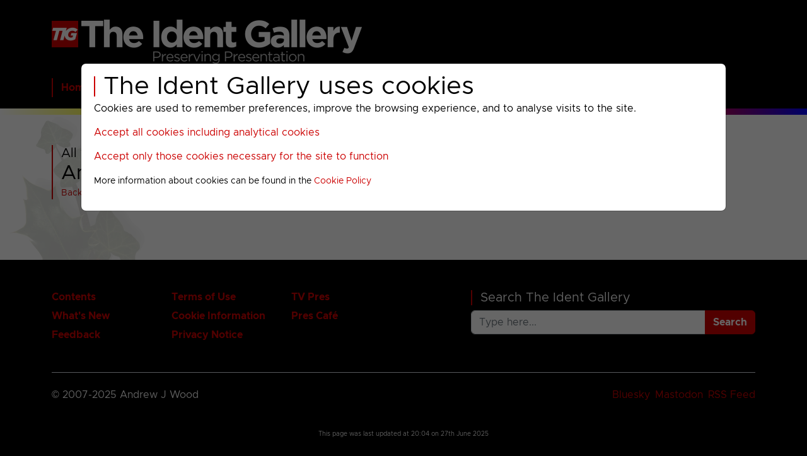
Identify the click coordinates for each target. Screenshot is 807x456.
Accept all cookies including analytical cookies (207, 132)
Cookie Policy (342, 181)
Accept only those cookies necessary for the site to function (241, 156)
